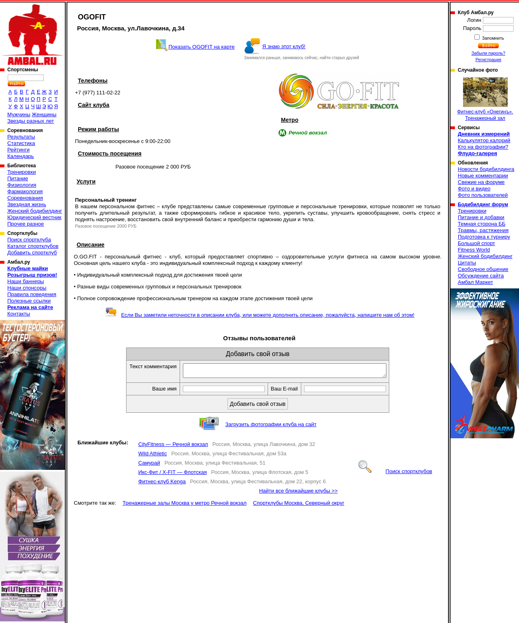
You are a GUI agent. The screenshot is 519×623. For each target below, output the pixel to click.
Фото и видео (474, 189)
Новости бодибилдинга (486, 169)
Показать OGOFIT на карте (201, 47)
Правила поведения (31, 294)
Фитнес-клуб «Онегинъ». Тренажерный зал (485, 99)
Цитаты (467, 263)
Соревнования (25, 198)
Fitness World (474, 250)
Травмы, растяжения (483, 230)
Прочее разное (25, 224)
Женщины (44, 114)
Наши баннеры (25, 281)
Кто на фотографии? (483, 147)
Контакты (18, 314)
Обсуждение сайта (481, 276)
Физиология (21, 185)
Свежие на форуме (481, 182)
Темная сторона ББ (482, 224)
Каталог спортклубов (32, 246)
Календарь (20, 156)
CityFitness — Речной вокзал (173, 447)
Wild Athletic (152, 456)
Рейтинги (18, 150)
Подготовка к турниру (484, 237)
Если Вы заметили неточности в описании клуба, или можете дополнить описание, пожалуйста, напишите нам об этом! (259, 315)
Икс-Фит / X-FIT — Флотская (172, 475)
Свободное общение (483, 269)
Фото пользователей (483, 195)
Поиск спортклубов (395, 474)
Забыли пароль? (489, 53)
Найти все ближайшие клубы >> (298, 493)
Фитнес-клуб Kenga (162, 484)
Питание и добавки (481, 217)
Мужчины (18, 114)
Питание (17, 178)
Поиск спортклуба (29, 240)
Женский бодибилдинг (34, 211)
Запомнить (492, 38)
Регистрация (488, 59)
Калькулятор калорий (484, 140)
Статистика (21, 143)
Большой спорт (476, 243)
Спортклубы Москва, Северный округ (298, 505)
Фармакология (25, 191)
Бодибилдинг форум (483, 204)
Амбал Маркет (475, 282)
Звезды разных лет (30, 121)
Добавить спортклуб (32, 253)
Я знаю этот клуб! (284, 46)
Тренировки (21, 172)
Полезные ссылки (29, 301)
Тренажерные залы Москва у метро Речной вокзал (184, 505)
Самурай (149, 465)
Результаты (21, 137)
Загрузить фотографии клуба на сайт (271, 427)
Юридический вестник (34, 217)
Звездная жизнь (26, 204)
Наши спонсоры (26, 288)
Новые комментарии (483, 176)
